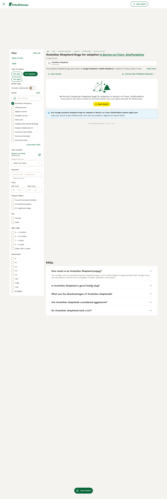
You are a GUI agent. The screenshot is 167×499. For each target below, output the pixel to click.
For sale (16, 74)
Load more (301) (33, 145)
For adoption (30, 74)
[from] (20, 190)
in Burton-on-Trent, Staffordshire (122, 54)
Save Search (54, 74)
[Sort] (139, 74)
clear (38, 93)
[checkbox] (12, 103)
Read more (151, 69)
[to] (36, 190)
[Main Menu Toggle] (4, 4)
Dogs (14, 63)
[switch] (32, 88)
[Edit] (39, 154)
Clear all (36, 53)
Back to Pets (17, 58)
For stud (16, 79)
